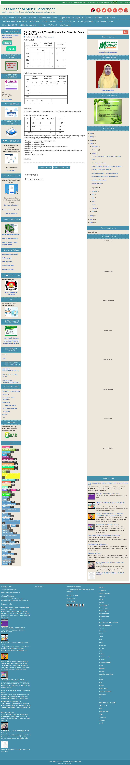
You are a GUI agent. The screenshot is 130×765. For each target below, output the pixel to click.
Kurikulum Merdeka (49, 21)
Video (4, 556)
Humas (55, 18)
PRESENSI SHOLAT (9, 25)
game (4, 489)
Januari (94, 211)
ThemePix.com (68, 763)
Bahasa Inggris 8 (8, 466)
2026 (91, 133)
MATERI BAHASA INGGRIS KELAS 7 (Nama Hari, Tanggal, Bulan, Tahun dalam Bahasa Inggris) (15, 662)
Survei (60, 21)
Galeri (5, 487)
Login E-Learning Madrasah (10, 254)
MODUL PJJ (5, 394)
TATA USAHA (6, 549)
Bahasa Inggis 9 (7, 459)
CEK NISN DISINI (7, 99)
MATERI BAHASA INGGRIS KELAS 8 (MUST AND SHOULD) (15, 732)
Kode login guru (6, 258)
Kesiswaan (32, 18)
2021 (91, 219)
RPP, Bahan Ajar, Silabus (9, 405)
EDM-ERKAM (6, 402)
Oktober (94, 153)
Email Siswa (6, 484)
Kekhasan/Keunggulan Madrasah (101, 169)
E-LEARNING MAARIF (85, 21)
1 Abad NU (6, 447)
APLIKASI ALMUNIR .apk (99, 163)
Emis (3, 417)
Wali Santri (6, 561)
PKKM (13, 525)
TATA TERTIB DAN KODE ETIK (10, 544)
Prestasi (5, 530)
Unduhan (98, 18)
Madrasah (12, 18)
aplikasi (5, 457)
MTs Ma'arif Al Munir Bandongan (29, 9)
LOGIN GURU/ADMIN (11, 214)
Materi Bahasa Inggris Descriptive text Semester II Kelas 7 (104, 535)
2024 (91, 140)
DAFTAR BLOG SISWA (8, 480)
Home (4, 18)
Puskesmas (6, 540)
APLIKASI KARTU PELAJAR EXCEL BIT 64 (107, 494)
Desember (95, 146)
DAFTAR (4, 355)
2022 (91, 216)
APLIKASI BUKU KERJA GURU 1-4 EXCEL (107, 524)
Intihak (40, 37)
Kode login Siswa (7, 261)
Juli (93, 194)
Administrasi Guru (8, 449)
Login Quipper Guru (8, 265)
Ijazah (5, 492)
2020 (91, 222)
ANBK (4, 454)
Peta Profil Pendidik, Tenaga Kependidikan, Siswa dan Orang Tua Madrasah (54, 33)
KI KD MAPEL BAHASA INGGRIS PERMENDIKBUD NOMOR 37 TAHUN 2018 (15, 608)
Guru (13, 489)
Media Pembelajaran (9, 509)
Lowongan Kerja (78, 18)
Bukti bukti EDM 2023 (94, 553)
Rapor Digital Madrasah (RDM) (11, 234)
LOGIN (4, 358)
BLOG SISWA (70, 21)
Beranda (55, 167)
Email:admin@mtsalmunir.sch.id (10, 592)
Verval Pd (5, 414)
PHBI (4, 525)
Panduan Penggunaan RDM (10, 238)
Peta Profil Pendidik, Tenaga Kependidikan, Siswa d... (107, 166)
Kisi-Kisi (5, 497)
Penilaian (6, 518)
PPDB (4, 528)
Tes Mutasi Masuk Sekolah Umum (14, 21)
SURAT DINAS (34, 21)
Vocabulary (6, 559)
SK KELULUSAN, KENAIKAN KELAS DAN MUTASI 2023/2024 (15, 750)
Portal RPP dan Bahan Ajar (9, 408)
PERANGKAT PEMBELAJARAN (11, 391)
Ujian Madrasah (8, 554)
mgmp (5, 513)
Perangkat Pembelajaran (11, 521)
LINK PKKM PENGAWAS (47, 25)
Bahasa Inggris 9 (8, 469)
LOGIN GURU (11, 170)
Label (93, 159)
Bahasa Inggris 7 (8, 464)
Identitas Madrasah (97, 183)
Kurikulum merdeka (9, 504)
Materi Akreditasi (65, 25)
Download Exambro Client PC (10, 210)
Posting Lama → (65, 167)
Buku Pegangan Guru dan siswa (11, 474)
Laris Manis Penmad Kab (105, 21)
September (95, 188)
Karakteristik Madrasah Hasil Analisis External (105, 173)
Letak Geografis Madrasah (99, 180)
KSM (4, 499)
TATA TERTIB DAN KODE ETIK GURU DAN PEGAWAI (106, 156)
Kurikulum (22, 18)
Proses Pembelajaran (10, 535)
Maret (93, 205)
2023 (91, 143)
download (6, 482)
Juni (93, 198)
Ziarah (5, 564)
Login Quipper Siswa (8, 269)
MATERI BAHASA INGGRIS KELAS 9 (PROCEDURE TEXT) (15, 643)
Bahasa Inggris (7, 461)
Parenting (6, 516)
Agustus (94, 191)
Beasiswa (89, 18)
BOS (4, 471)
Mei (93, 201)
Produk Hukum (109, 18)
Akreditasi (6, 452)
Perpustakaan (65, 18)
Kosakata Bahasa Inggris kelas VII (98, 544)
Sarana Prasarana (44, 18)
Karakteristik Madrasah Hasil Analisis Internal (105, 176)
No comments (49, 37)
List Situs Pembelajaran (27, 25)
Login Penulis (6, 411)
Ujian (5, 551)
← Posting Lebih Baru (45, 167)
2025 (91, 137)
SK (4, 542)
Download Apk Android (11, 205)
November (95, 150)
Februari (94, 208)
